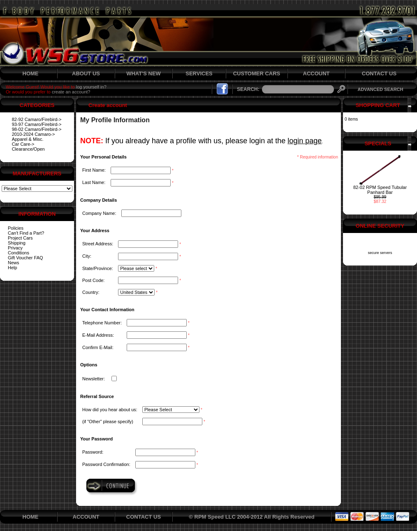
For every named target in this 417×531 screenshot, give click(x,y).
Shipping (16, 242)
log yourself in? (91, 86)
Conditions (18, 252)
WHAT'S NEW (143, 73)
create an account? (71, 91)
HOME (31, 73)
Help (12, 267)
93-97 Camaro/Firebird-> (37, 124)
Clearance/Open (28, 149)
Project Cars (20, 237)
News (13, 262)
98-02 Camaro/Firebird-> (37, 129)
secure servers (380, 253)
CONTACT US (379, 73)
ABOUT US (86, 73)
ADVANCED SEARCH (380, 89)
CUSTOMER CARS (256, 73)
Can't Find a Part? (26, 233)
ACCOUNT (316, 73)
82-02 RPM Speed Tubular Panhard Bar (380, 190)
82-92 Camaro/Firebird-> (37, 119)
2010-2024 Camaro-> (33, 134)
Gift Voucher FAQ (25, 257)
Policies (15, 228)
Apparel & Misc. (28, 139)
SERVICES (199, 73)
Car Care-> (23, 144)
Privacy (15, 247)
